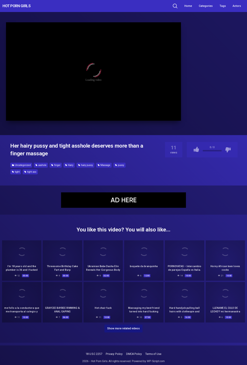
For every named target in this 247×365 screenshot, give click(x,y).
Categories (206, 6)
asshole (41, 165)
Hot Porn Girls (21, 6)
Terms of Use (153, 354)
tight (16, 171)
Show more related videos (123, 327)
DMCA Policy (134, 354)
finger (55, 165)
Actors (237, 6)
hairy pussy (85, 165)
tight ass (30, 171)
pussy (119, 165)
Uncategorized (21, 165)
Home (188, 6)
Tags (223, 6)
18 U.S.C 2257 (94, 354)
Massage (104, 165)
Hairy (69, 165)
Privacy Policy (114, 354)
